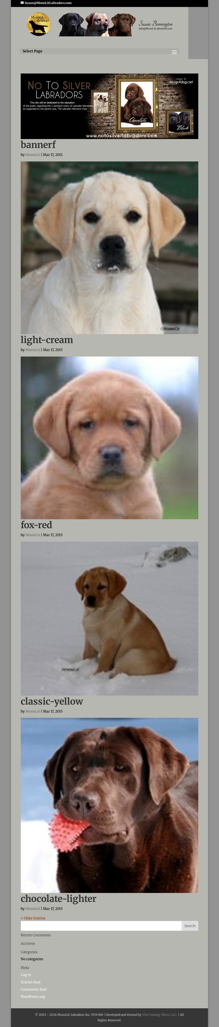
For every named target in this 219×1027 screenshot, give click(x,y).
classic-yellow (52, 701)
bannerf (38, 144)
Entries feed (30, 982)
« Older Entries (33, 918)
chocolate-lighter (59, 898)
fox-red (36, 525)
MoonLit (32, 154)
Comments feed (33, 989)
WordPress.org (33, 996)
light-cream (47, 340)
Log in (26, 974)
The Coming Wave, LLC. (159, 1015)
